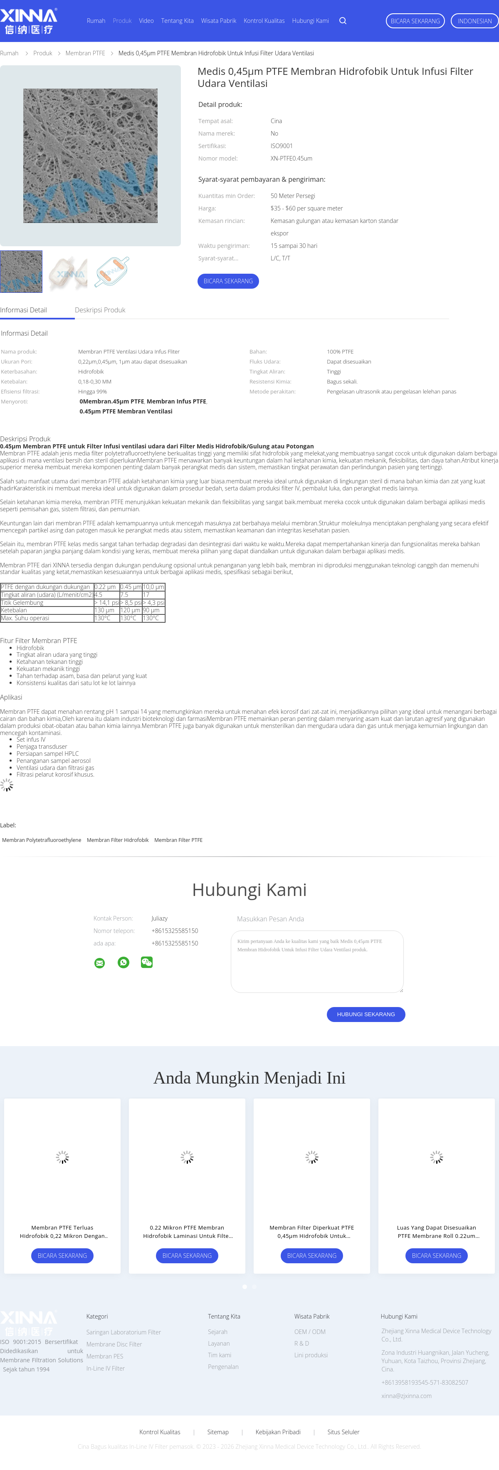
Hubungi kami (310, 21)
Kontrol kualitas (264, 21)
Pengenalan (223, 1367)
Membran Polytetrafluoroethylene (41, 840)
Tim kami (219, 1355)
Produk (122, 21)
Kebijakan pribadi (278, 1432)
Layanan (219, 1343)
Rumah (96, 21)
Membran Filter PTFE (178, 840)
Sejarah (217, 1332)
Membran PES (105, 1356)
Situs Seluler (344, 1432)
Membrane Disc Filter (114, 1344)
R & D (301, 1343)
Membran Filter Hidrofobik (118, 840)
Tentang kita (177, 21)
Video (146, 21)
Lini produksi (311, 1355)
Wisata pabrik (219, 21)
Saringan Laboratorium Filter (123, 1332)
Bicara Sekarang (415, 21)
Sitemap (218, 1432)
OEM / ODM (310, 1332)
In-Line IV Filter (105, 1368)
